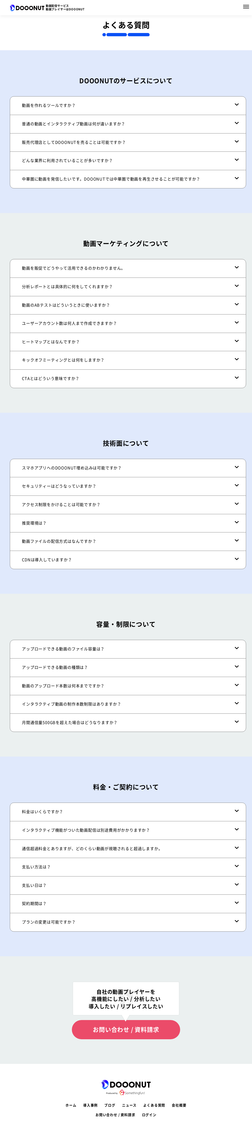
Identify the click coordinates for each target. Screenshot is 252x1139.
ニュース (129, 1105)
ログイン (149, 1115)
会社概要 (179, 1105)
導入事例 (90, 1105)
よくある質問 (154, 1105)
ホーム (70, 1105)
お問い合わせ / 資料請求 (126, 1030)
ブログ (109, 1105)
